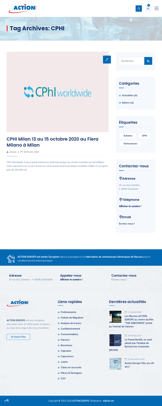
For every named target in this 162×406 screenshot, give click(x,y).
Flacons (65, 339)
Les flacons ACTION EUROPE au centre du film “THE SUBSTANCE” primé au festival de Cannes (131, 321)
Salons (126, 102)
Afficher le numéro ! (130, 206)
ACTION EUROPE (16, 320)
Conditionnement (70, 328)
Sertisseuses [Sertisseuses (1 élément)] (130, 143)
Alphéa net (108, 401)
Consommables (69, 334)
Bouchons (66, 345)
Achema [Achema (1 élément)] (128, 135)
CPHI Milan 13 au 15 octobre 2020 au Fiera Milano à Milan (52, 142)
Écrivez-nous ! (127, 223)
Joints (64, 362)
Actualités (127, 95)
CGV (63, 378)
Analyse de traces (71, 323)
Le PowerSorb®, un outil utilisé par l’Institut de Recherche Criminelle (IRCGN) (130, 344)
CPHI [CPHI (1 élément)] (144, 135)
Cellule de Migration (72, 317)
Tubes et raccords (71, 367)
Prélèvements (68, 312)
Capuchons (67, 356)
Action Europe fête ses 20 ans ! (139, 365)
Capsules (66, 350)
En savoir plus (18, 337)
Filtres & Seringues (71, 373)
